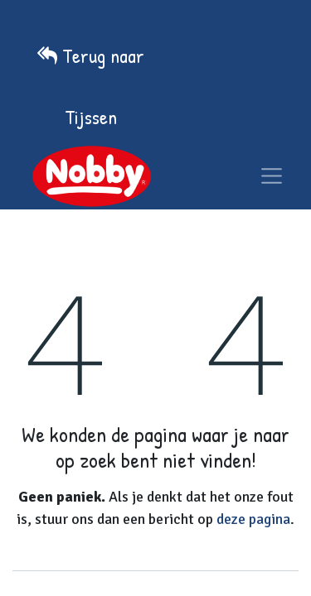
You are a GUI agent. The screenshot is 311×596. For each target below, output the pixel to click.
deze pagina (253, 519)
